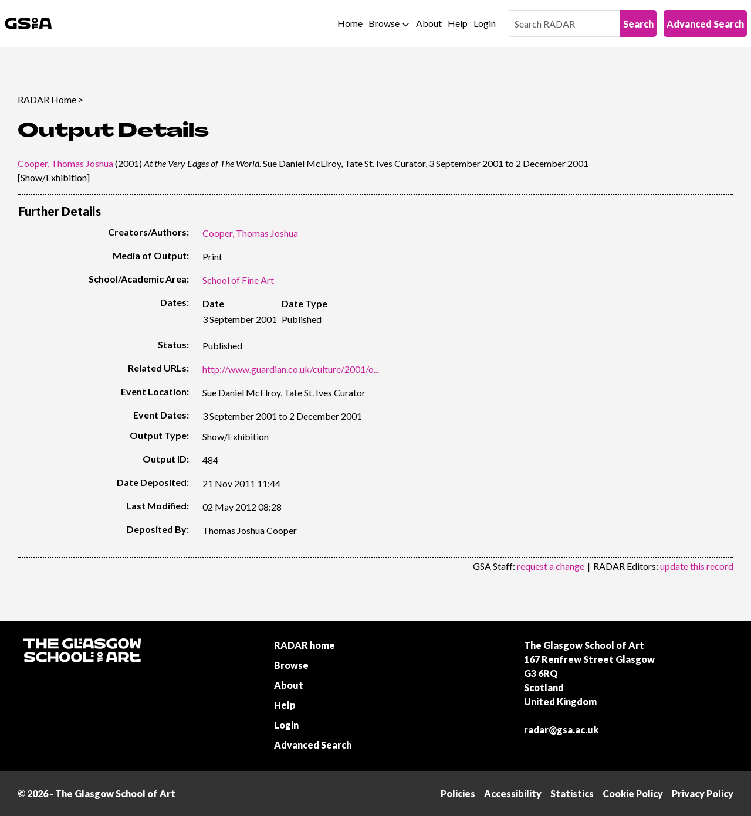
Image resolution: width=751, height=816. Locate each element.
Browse (384, 23)
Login (484, 23)
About (429, 23)
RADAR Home (47, 99)
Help (458, 23)
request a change (550, 566)
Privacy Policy (702, 793)
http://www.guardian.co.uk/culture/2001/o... (290, 369)
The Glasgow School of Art (584, 645)
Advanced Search (705, 23)
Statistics (572, 793)
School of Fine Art (238, 279)
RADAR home (304, 645)
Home (350, 23)
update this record (696, 566)
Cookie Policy (633, 793)
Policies (458, 793)
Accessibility (513, 793)
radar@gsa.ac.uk (561, 729)
